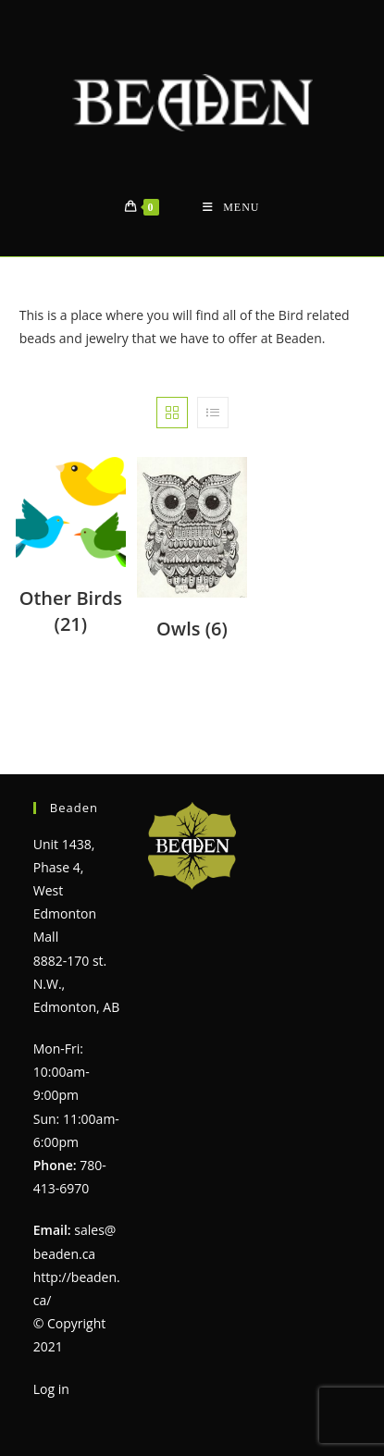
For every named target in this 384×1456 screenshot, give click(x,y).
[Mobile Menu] (230, 207)
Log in (51, 1389)
